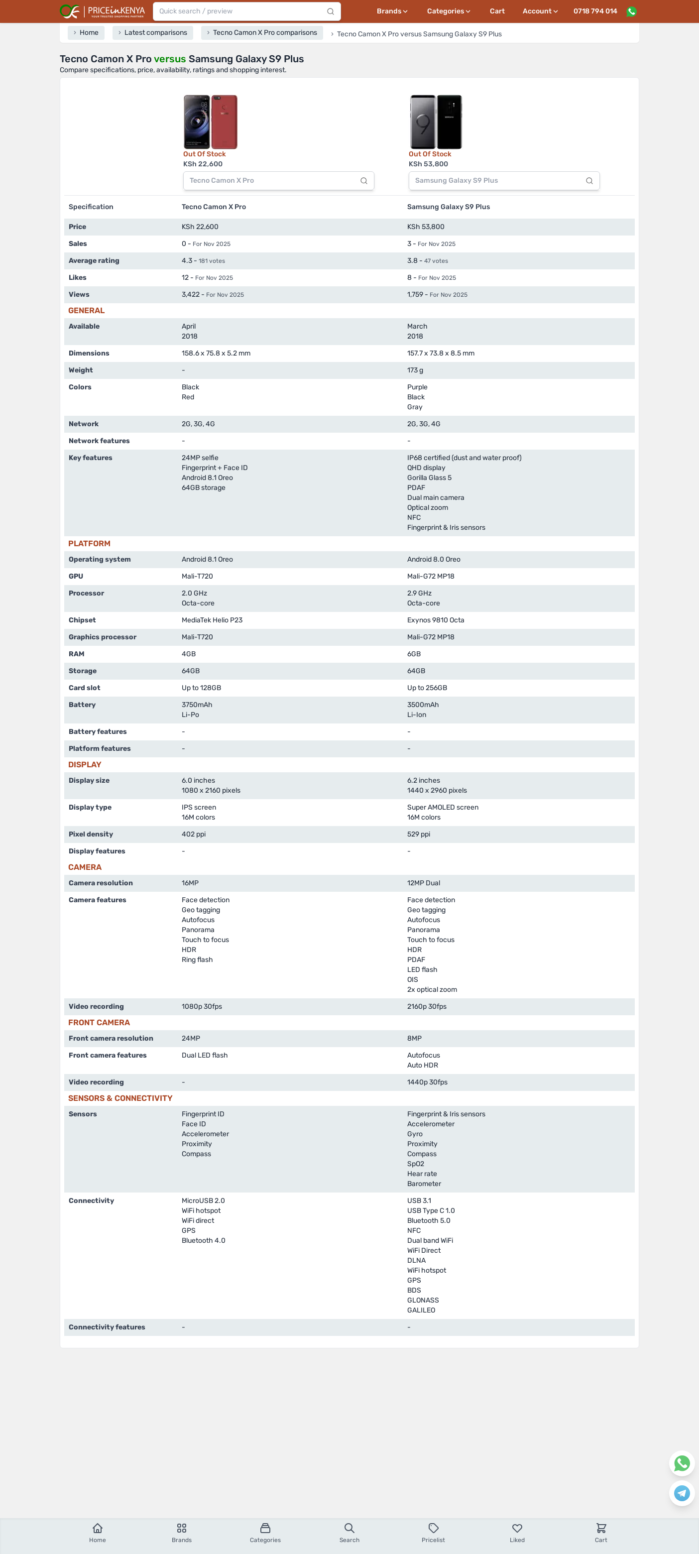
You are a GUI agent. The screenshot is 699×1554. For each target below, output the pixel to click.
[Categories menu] (449, 11)
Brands (182, 1533)
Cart (497, 11)
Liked (517, 1533)
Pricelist (433, 1533)
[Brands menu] (393, 11)
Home (97, 1533)
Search (349, 1533)
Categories (265, 1533)
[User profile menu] (541, 11)
